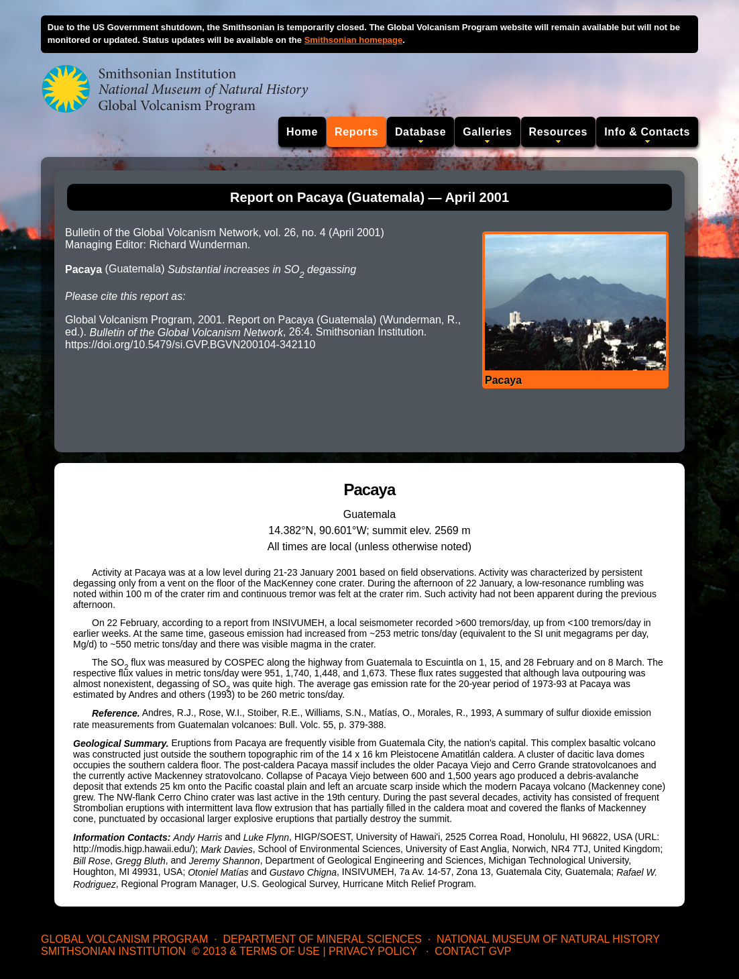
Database (420, 132)
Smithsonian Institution (113, 951)
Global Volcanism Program (124, 939)
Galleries (487, 132)
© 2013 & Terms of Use (256, 951)
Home (302, 132)
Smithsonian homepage (353, 40)
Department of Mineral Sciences (322, 939)
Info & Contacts (647, 132)
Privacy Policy (373, 951)
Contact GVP (473, 951)
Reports (356, 132)
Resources (558, 132)
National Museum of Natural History (548, 939)
